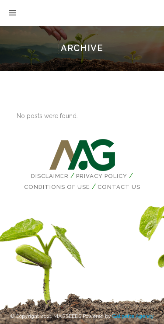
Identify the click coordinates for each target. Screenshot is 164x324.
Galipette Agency (133, 316)
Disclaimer (50, 176)
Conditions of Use (57, 187)
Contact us (119, 187)
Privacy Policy (101, 176)
